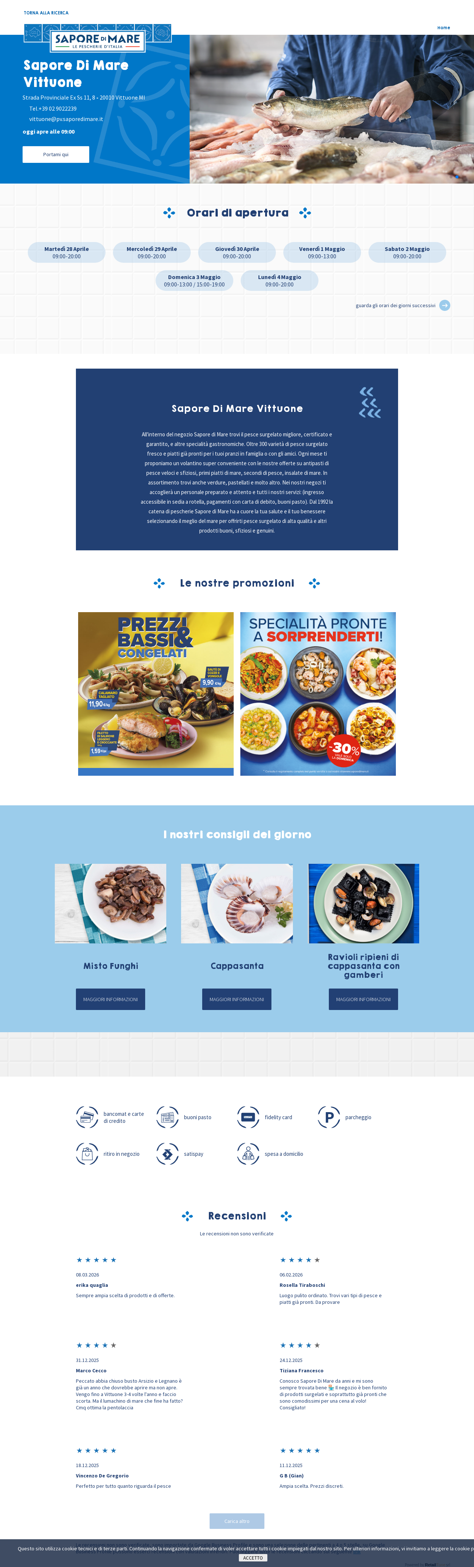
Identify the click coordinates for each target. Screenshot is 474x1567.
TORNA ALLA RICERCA (46, 13)
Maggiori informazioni (110, 1000)
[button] (451, 178)
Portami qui (56, 154)
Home (443, 28)
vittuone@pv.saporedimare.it (66, 119)
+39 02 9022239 (58, 108)
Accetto (253, 1558)
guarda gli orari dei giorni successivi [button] (395, 306)
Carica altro (237, 1522)
